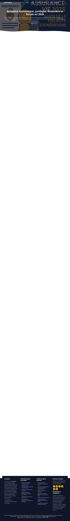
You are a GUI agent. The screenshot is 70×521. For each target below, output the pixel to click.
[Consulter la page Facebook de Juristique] (54, 475)
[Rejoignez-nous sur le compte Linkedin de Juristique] (54, 478)
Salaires (33, 2)
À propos (57, 2)
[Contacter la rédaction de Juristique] (57, 478)
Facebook (18, 20)
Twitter (5, 20)
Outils (51, 2)
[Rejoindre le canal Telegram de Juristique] (59, 475)
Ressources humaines (43, 2)
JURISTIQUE (8, 2)
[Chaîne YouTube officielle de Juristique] (62, 475)
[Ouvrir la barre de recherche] (64, 2)
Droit (27, 2)
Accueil (22, 2)
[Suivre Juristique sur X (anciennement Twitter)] (57, 475)
